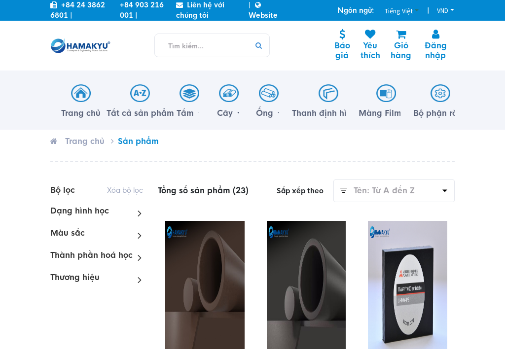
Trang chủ (85, 141)
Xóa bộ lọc (125, 190)
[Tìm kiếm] (258, 45)
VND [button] (442, 10)
